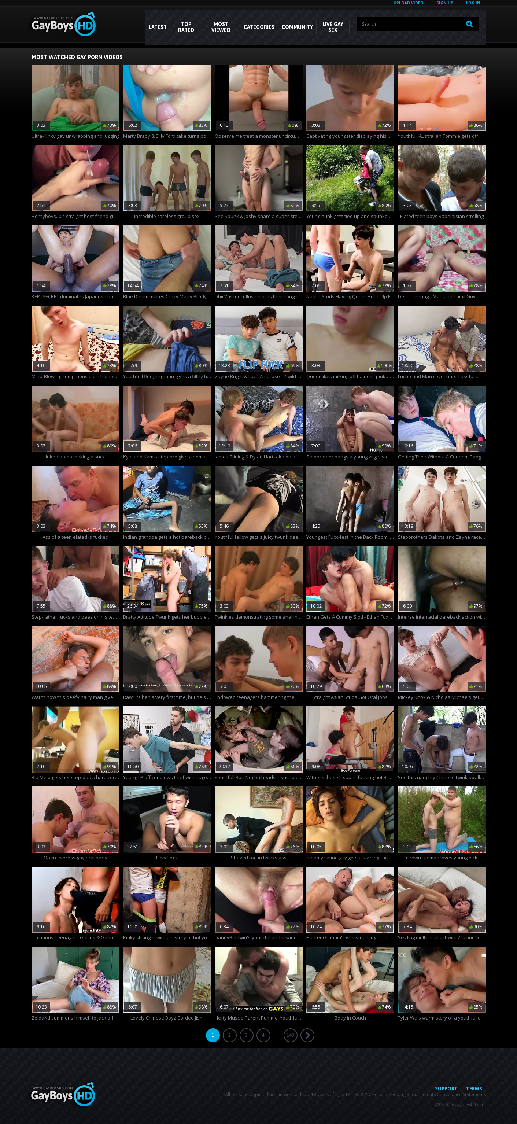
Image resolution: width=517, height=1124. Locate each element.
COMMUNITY (297, 27)
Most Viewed (220, 27)
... (276, 1036)
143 (290, 1035)
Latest (158, 27)
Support (446, 1088)
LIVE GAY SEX (332, 27)
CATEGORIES (259, 27)
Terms (474, 1088)
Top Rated (186, 27)
